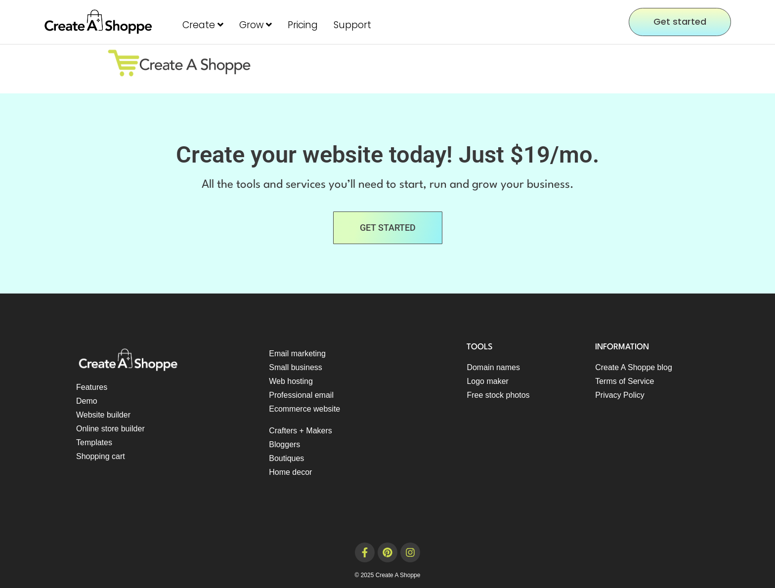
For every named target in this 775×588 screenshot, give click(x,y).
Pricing (303, 25)
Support (352, 25)
